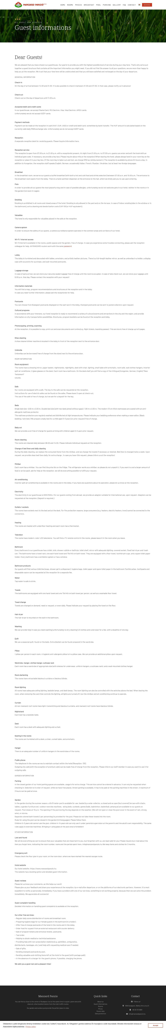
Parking (107, 5)
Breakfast (89, 5)
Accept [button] (155, 1025)
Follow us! (135, 1002)
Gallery (117, 5)
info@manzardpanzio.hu (135, 1014)
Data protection (100, 1014)
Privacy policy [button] (31, 1027)
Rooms (70, 5)
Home (62, 5)
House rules (100, 1011)
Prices (78, 5)
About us (100, 1002)
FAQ (124, 5)
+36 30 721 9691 (135, 1010)
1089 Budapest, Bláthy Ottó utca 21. (135, 1006)
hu (139, 4)
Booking (147, 5)
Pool (98, 5)
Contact (132, 5)
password (68, 246)
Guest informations (100, 1004)
